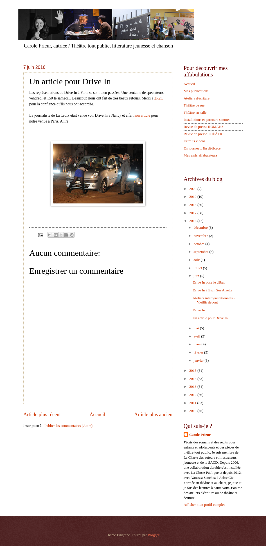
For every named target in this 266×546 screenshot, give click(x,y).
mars (197, 344)
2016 (193, 221)
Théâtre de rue (194, 105)
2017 (193, 213)
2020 (193, 189)
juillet (198, 268)
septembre (201, 252)
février (198, 352)
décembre (200, 228)
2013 (193, 387)
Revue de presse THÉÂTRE (204, 134)
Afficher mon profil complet (204, 505)
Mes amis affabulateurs (200, 155)
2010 (193, 411)
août (196, 260)
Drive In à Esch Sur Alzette (212, 290)
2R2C (158, 98)
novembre (201, 236)
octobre (199, 244)
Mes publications (196, 91)
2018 (193, 205)
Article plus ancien (153, 414)
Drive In (199, 310)
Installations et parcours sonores (207, 120)
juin (196, 276)
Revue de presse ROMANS (204, 127)
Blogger (153, 535)
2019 (193, 197)
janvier (198, 361)
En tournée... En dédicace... (203, 148)
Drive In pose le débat (209, 282)
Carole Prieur (200, 435)
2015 (193, 371)
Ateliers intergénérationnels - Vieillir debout (214, 300)
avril (197, 336)
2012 (193, 395)
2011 (193, 403)
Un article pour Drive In (210, 318)
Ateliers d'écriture (196, 98)
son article (142, 115)
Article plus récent (42, 414)
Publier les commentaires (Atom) (68, 426)
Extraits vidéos (194, 141)
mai (196, 328)
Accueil (97, 414)
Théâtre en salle (195, 113)
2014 (193, 379)
